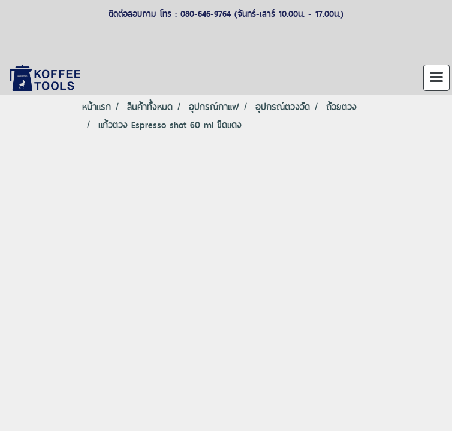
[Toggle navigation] (436, 78)
